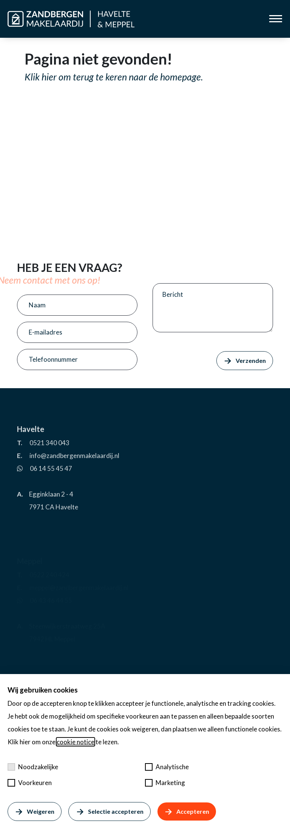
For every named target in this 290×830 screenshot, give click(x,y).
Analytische (167, 767)
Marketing (165, 783)
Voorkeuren (30, 783)
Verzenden (245, 360)
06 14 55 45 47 (51, 485)
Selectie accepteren (109, 811)
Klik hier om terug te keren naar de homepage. (114, 76)
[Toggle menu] (275, 18)
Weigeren (34, 811)
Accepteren (186, 811)
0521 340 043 (49, 459)
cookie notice (75, 742)
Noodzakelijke (33, 767)
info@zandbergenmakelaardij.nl (74, 472)
